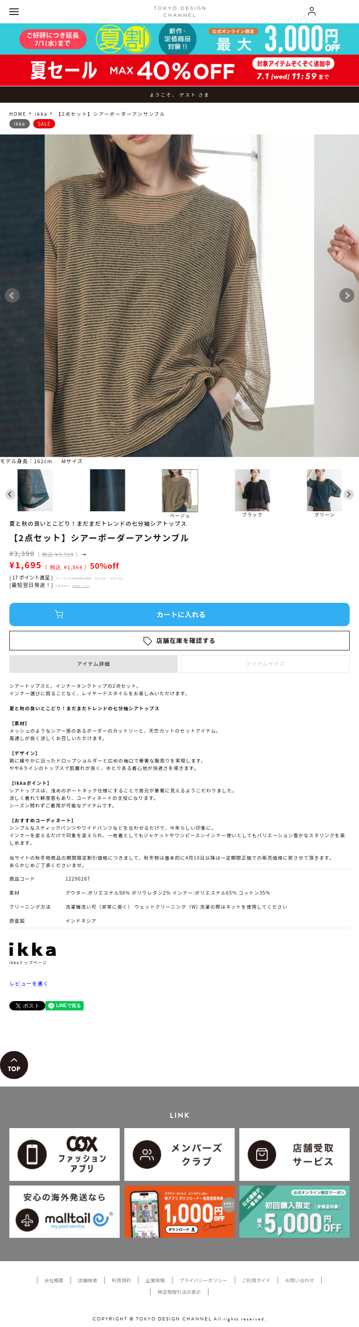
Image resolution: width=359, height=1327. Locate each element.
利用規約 (121, 1280)
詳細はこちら (81, 585)
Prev (12, 295)
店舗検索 (87, 1280)
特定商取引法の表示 (179, 1291)
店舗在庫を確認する (186, 640)
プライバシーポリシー (204, 1280)
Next (346, 295)
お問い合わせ (299, 1280)
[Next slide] (349, 494)
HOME (18, 113)
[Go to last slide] (10, 494)
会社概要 (54, 1280)
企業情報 (155, 1280)
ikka (41, 113)
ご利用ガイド (256, 1280)
